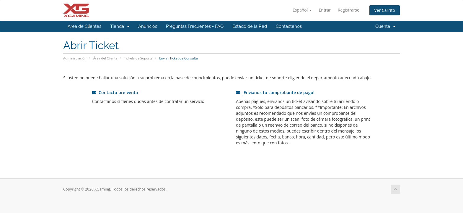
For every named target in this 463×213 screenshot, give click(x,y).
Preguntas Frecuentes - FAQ (195, 26)
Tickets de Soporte (138, 58)
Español (302, 10)
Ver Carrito (384, 10)
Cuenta (385, 26)
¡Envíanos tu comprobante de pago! (275, 92)
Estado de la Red (249, 26)
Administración (75, 58)
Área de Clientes (84, 26)
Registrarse (348, 10)
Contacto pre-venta (115, 92)
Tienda (119, 26)
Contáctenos (289, 26)
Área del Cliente (105, 58)
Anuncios (147, 26)
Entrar (325, 10)
